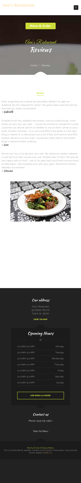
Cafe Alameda (40, 464)
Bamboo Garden (25, 464)
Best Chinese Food (7, 464)
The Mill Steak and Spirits (12, 464)
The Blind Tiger (79, 464)
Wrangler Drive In (54, 464)
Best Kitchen (47, 464)
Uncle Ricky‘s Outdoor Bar (2, 464)
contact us (47, 453)
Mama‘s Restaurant (42, 471)
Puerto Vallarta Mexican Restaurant (35, 464)
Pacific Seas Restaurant (38, 471)
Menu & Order (40, 26)
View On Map (40, 319)
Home (34, 65)
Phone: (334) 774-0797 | (40, 421)
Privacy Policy (47, 448)
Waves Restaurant (58, 464)
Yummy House (43, 464)
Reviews (40, 93)
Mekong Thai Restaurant (17, 464)
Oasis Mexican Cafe (70, 464)
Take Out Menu (40, 431)
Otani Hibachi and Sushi (63, 464)
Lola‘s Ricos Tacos (21, 464)
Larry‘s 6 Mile (67, 464)
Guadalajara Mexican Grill (29, 464)
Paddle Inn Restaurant (50, 464)
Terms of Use (33, 448)
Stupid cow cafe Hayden (75, 464)
